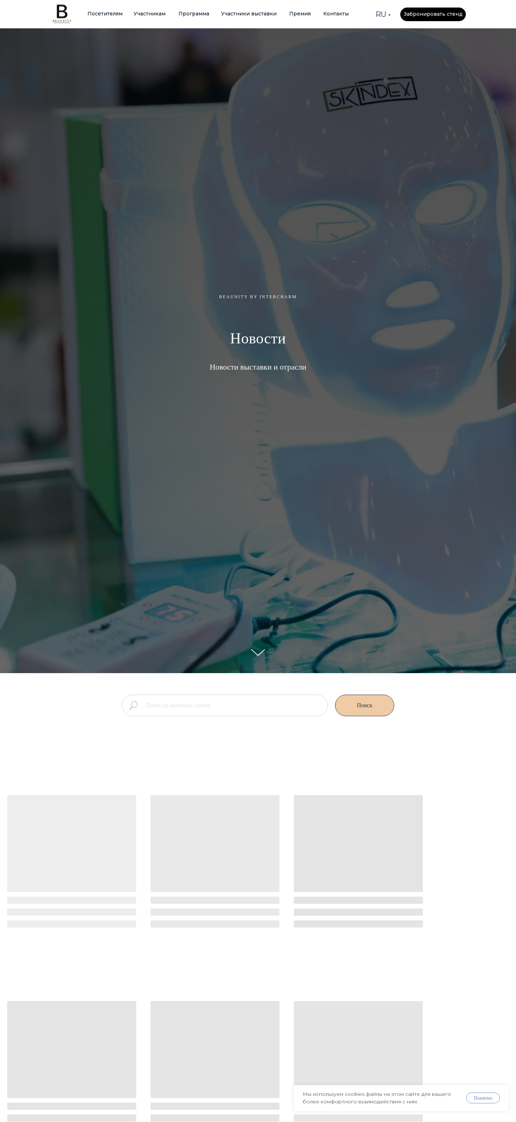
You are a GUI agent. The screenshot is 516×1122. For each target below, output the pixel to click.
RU (381, 14)
